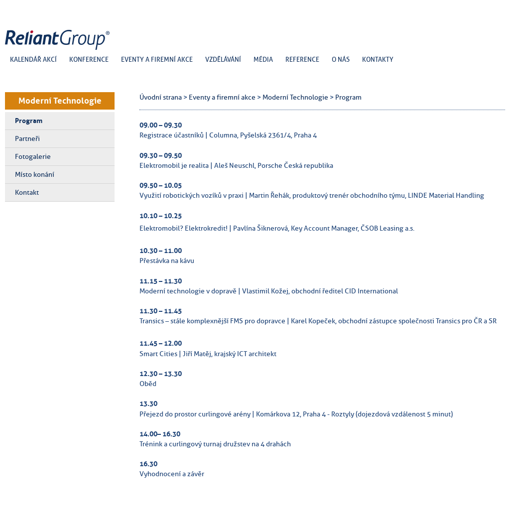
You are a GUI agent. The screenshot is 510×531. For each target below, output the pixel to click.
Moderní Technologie (60, 100)
